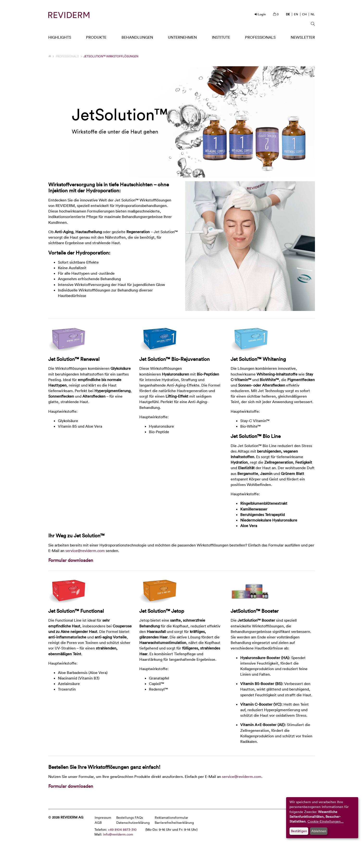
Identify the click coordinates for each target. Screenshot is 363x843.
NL (313, 14)
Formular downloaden (70, 560)
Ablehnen (318, 831)
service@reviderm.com (85, 550)
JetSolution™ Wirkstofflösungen (111, 56)
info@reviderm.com (118, 834)
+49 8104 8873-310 (122, 829)
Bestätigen (299, 831)
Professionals (67, 56)
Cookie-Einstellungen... (326, 821)
